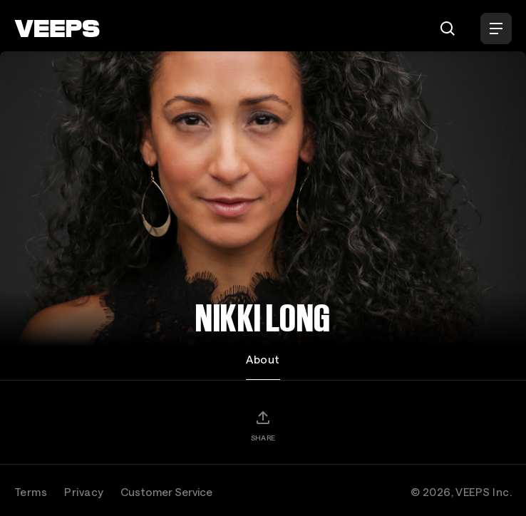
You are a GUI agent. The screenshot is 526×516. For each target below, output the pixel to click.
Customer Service (166, 491)
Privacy (83, 491)
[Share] (263, 425)
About (262, 359)
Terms (30, 491)
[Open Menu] (496, 28)
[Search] (447, 28)
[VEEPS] (57, 28)
